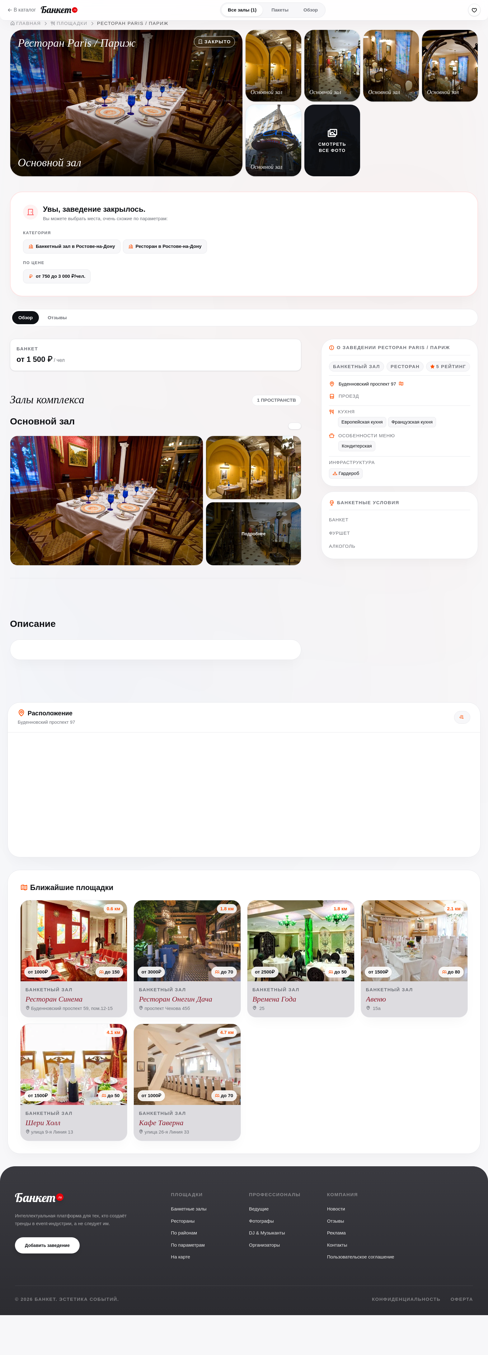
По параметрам (187, 1284)
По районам (184, 1272)
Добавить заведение (47, 1284)
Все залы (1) (242, 9)
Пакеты (280, 9)
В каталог (21, 9)
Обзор (310, 9)
